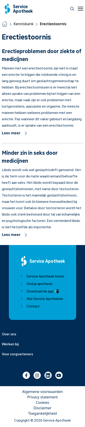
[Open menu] (79, 8)
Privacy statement (42, 397)
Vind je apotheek (36, 283)
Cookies (42, 402)
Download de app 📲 (39, 291)
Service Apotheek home (42, 276)
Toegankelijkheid (42, 413)
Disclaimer (42, 408)
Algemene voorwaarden (42, 391)
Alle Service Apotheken (41, 298)
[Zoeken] (72, 9)
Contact (30, 306)
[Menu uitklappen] (42, 334)
